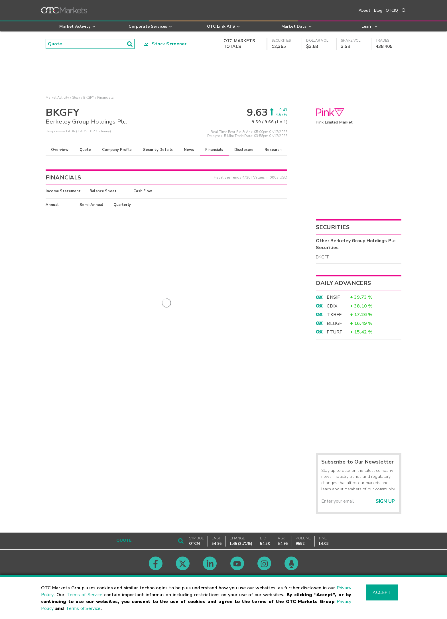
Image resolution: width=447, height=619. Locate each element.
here (122, 215)
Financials (214, 149)
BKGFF (322, 257)
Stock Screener (165, 44)
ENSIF (333, 297)
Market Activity (57, 97)
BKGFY (88, 97)
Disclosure (244, 149)
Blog (378, 10)
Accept (382, 592)
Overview (59, 149)
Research (273, 149)
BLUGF (334, 323)
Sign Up (385, 501)
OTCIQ (392, 10)
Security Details (158, 149)
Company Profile (117, 149)
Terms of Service (84, 595)
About (365, 10)
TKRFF (334, 314)
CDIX (332, 306)
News (189, 149)
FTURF (334, 332)
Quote (85, 149)
